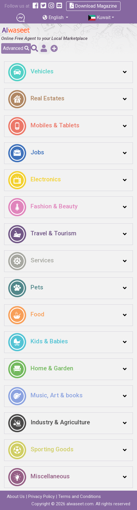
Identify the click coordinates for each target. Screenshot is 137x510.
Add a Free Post (54, 48)
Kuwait (99, 17)
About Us (16, 496)
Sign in (44, 48)
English (54, 17)
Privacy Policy (41, 496)
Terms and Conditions (79, 496)
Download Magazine (93, 6)
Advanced (16, 48)
